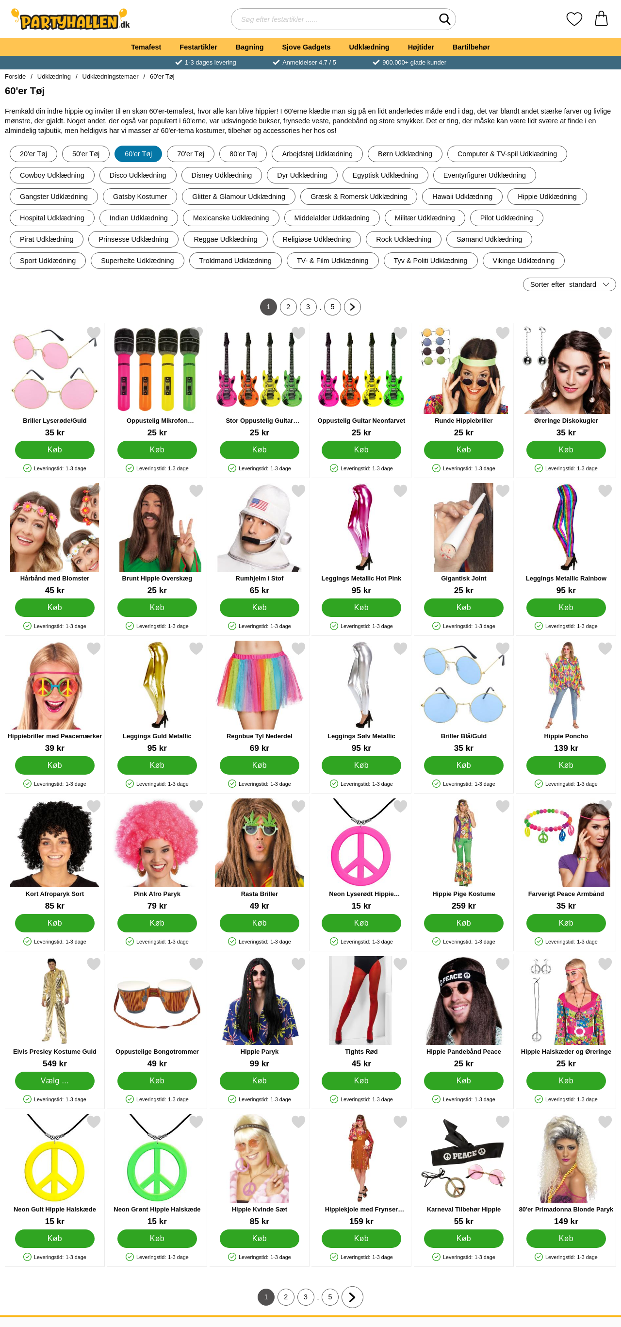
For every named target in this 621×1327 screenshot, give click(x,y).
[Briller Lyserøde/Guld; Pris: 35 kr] (55, 382)
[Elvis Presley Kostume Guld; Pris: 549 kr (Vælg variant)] (55, 1013)
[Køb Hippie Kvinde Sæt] (259, 1238)
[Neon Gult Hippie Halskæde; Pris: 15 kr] (55, 1170)
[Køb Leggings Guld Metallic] (157, 765)
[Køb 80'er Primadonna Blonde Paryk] (566, 1238)
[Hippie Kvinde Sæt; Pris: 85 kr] (260, 1170)
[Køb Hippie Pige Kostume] (464, 923)
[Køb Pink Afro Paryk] (157, 923)
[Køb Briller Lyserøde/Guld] (55, 450)
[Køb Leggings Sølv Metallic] (362, 765)
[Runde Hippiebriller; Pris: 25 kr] (464, 382)
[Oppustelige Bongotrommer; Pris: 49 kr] (157, 1013)
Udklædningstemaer (110, 76)
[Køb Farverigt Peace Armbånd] (566, 923)
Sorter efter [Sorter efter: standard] (563, 284)
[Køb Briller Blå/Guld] (464, 765)
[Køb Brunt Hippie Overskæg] (157, 607)
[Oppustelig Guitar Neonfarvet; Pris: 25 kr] (361, 382)
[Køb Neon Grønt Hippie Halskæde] (157, 1238)
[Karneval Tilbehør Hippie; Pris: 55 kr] (464, 1170)
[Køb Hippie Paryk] (259, 1081)
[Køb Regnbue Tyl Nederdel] (259, 765)
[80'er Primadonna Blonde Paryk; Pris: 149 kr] (566, 1170)
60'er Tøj (162, 76)
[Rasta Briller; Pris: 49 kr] (260, 855)
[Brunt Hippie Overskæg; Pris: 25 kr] (157, 539)
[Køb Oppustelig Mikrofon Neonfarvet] (157, 450)
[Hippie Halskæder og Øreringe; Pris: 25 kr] (566, 1013)
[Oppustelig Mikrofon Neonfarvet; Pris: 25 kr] (157, 382)
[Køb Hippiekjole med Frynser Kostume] (362, 1238)
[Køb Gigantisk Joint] (464, 607)
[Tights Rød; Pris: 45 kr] (361, 1013)
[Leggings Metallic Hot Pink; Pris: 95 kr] (361, 539)
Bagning (250, 47)
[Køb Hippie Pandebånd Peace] (464, 1081)
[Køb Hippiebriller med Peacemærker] (55, 765)
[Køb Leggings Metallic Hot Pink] (362, 607)
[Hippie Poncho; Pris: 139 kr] (566, 697)
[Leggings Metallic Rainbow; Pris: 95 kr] (566, 539)
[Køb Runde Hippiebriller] (464, 450)
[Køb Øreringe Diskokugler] (566, 450)
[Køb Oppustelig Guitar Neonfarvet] (362, 450)
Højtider (421, 47)
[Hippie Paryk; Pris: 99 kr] (260, 1013)
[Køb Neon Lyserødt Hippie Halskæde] (362, 923)
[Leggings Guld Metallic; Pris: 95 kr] (157, 697)
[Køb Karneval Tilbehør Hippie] (464, 1238)
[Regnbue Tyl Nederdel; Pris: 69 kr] (260, 697)
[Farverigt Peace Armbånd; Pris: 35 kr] (566, 855)
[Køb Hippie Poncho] (566, 765)
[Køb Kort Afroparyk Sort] (55, 923)
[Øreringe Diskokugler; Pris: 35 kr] (566, 382)
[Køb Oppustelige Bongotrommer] (157, 1081)
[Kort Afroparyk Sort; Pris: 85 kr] (55, 855)
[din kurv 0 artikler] (601, 19)
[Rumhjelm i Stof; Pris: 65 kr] (260, 539)
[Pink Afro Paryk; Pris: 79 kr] (157, 855)
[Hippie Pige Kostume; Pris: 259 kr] (464, 855)
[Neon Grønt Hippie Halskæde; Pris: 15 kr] (157, 1170)
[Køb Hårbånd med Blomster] (55, 607)
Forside (15, 76)
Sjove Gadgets (306, 47)
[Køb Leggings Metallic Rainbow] (566, 607)
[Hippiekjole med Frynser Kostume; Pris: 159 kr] (361, 1170)
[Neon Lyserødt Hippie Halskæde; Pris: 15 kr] (361, 855)
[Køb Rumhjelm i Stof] (259, 607)
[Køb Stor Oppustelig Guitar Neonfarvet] (259, 450)
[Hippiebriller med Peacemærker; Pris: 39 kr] (55, 697)
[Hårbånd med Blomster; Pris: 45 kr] (55, 539)
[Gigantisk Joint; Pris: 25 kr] (464, 539)
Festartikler (198, 47)
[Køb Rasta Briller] (259, 923)
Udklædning (369, 47)
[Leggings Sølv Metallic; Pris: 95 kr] (361, 697)
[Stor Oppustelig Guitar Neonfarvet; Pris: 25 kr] (260, 382)
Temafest (146, 47)
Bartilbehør (471, 47)
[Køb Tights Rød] (362, 1081)
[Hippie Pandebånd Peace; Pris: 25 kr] (464, 1013)
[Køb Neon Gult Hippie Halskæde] (55, 1238)
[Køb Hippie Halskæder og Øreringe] (566, 1081)
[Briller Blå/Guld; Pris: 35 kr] (464, 697)
